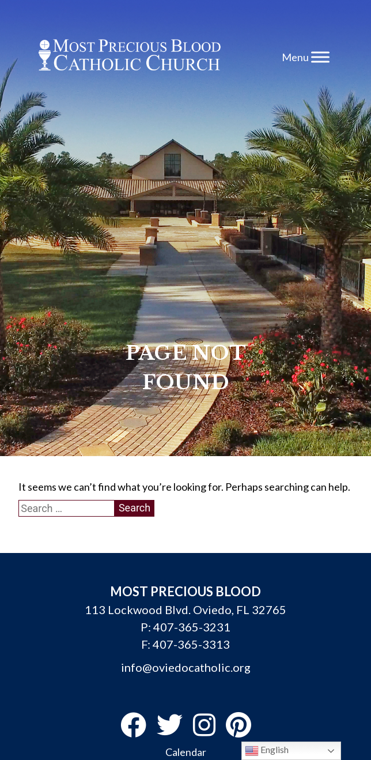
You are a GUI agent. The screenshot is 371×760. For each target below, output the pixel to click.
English (267, 751)
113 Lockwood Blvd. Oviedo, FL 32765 (185, 609)
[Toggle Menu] (320, 56)
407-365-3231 (191, 627)
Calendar (185, 752)
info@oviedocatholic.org (186, 667)
